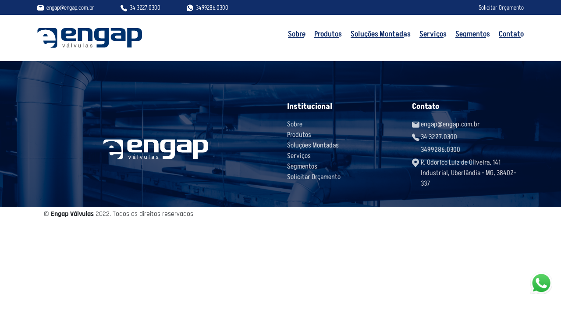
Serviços (433, 33)
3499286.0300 (212, 7)
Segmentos (472, 33)
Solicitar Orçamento (501, 7)
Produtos (328, 33)
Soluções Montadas (381, 33)
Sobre (296, 33)
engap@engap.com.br (70, 7)
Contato (511, 33)
